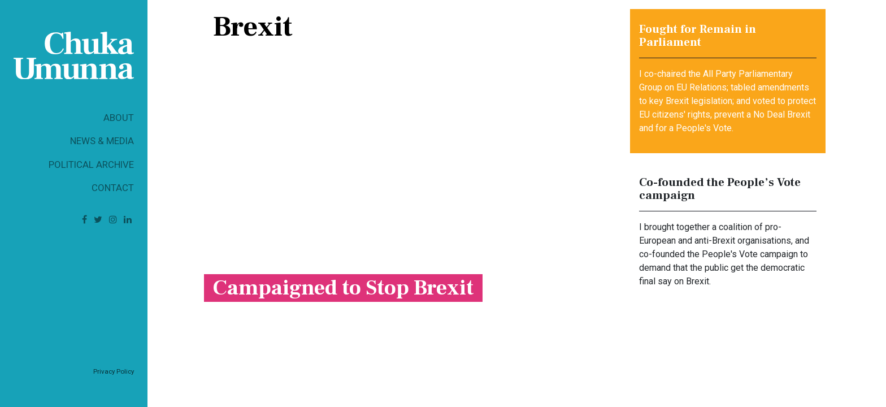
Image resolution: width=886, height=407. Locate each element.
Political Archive (91, 164)
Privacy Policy (113, 371)
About (118, 117)
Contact (113, 187)
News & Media (102, 140)
